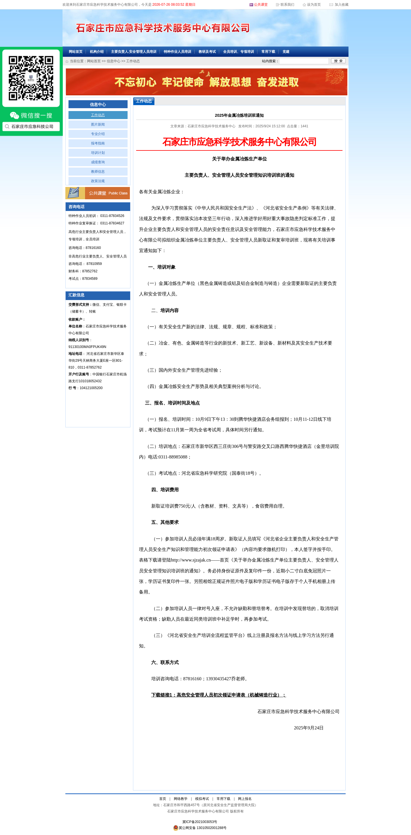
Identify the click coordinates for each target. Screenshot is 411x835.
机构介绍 (97, 52)
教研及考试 (207, 52)
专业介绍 (98, 134)
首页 (162, 799)
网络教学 (181, 799)
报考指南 (98, 143)
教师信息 (98, 172)
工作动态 (98, 115)
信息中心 (113, 61)
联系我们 (287, 5)
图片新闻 (98, 124)
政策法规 (98, 181)
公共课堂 (261, 5)
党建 (286, 52)
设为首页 (314, 5)
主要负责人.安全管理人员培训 (133, 52)
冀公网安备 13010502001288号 (200, 828)
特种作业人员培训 (177, 52)
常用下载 (268, 52)
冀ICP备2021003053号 (199, 822)
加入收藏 (341, 5)
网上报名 (245, 799)
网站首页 (75, 52)
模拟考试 (202, 799)
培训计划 (98, 153)
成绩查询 (98, 162)
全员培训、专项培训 (238, 52)
